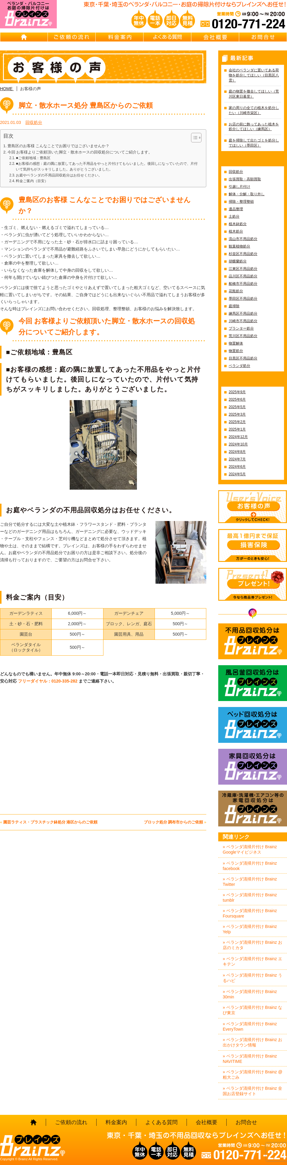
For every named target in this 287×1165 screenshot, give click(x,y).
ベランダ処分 (239, 366)
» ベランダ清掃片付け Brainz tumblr (250, 897)
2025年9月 (237, 392)
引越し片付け (239, 187)
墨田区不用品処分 (243, 298)
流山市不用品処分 (243, 239)
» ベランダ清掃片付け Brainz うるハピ (252, 978)
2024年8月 (237, 452)
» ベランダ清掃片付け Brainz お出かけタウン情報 (252, 1042)
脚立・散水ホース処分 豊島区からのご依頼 (86, 105)
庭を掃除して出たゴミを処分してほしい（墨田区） (254, 142)
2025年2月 (237, 422)
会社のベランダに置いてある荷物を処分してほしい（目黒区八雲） (254, 75)
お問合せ (263, 37)
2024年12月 (238, 437)
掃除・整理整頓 (241, 201)
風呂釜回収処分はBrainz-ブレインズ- (252, 683)
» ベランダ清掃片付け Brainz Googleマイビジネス (250, 849)
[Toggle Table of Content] (193, 138)
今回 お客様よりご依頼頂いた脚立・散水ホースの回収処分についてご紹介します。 (79, 152)
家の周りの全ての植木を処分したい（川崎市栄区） (254, 110)
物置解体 (236, 343)
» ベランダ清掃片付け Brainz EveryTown (250, 1026)
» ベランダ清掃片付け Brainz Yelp (250, 929)
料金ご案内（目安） (32, 181)
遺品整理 (236, 209)
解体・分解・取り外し (247, 194)
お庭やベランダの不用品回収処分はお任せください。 (59, 175)
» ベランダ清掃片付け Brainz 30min (250, 994)
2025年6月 (237, 399)
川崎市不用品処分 (243, 321)
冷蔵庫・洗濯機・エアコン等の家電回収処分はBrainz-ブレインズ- (252, 808)
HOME (24, 37)
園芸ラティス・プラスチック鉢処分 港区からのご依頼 (50, 822)
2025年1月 (237, 429)
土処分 (234, 216)
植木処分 (236, 231)
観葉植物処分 (239, 246)
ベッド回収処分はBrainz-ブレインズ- (252, 725)
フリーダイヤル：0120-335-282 (48, 681)
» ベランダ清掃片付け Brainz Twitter (250, 882)
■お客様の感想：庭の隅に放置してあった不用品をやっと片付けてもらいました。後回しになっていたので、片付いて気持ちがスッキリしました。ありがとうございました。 (106, 166)
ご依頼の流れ (72, 37)
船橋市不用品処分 (243, 284)
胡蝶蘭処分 (238, 261)
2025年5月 (237, 407)
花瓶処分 (236, 291)
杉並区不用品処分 (243, 254)
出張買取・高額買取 (245, 179)
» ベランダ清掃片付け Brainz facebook (250, 866)
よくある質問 (167, 37)
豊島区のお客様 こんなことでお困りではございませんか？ (58, 146)
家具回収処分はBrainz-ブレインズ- (252, 767)
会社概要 (215, 37)
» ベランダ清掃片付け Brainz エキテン (252, 961)
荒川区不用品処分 (243, 336)
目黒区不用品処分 (243, 358)
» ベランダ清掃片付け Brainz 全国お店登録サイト (252, 1091)
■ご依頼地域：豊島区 (33, 158)
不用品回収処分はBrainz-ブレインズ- (252, 641)
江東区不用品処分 (243, 269)
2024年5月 (237, 474)
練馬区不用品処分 (243, 313)
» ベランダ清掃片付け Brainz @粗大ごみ (252, 1074)
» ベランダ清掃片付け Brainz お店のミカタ (252, 945)
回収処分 (33, 122)
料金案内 (120, 37)
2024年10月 (238, 444)
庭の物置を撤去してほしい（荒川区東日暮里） (254, 94)
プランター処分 (241, 328)
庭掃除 (234, 306)
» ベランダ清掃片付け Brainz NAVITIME (250, 1059)
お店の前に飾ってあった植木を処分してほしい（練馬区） (254, 126)
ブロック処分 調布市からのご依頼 (173, 822)
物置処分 (236, 351)
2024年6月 (237, 467)
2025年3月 (237, 414)
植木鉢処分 (238, 224)
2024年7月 (237, 459)
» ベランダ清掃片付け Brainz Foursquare (250, 913)
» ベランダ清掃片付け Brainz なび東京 (252, 1010)
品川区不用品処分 (243, 276)
